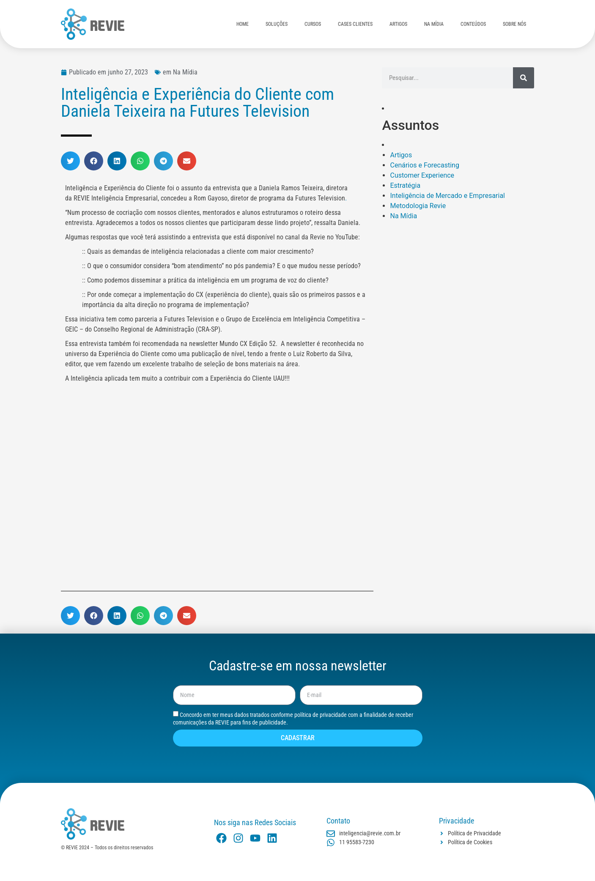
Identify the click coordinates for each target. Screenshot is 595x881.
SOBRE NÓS (514, 24)
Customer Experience (422, 175)
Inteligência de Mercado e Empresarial (447, 196)
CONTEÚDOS (473, 24)
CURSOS (312, 24)
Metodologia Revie (418, 206)
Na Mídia (403, 216)
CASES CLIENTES (355, 24)
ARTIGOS (398, 24)
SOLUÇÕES (277, 24)
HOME (242, 24)
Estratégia (405, 185)
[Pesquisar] (523, 77)
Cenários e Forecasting (424, 165)
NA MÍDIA (434, 24)
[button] (70, 160)
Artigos (401, 155)
